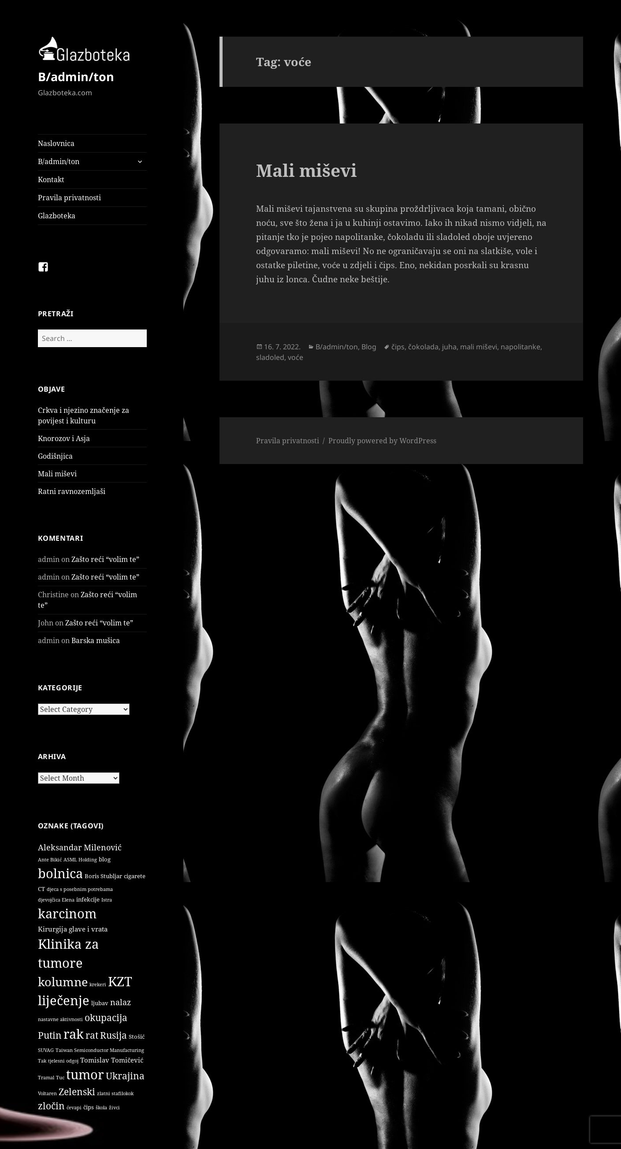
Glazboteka (56, 216)
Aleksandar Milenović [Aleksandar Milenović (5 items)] (80, 847)
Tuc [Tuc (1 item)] (60, 1077)
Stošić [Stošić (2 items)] (137, 1036)
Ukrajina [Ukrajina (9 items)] (125, 1075)
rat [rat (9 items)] (92, 1035)
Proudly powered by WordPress (382, 440)
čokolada (423, 347)
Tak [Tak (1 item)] (42, 1061)
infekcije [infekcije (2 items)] (88, 899)
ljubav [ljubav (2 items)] (99, 1003)
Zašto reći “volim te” (105, 559)
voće (295, 357)
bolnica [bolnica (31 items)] (60, 873)
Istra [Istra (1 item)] (106, 900)
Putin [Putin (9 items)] (50, 1035)
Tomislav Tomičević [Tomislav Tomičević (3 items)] (111, 1059)
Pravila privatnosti (69, 197)
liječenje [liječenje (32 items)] (63, 1000)
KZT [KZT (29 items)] (120, 981)
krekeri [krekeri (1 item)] (97, 984)
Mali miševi (57, 474)
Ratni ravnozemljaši (71, 491)
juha (449, 347)
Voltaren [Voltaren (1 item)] (47, 1093)
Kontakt (51, 179)
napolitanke (520, 347)
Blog (368, 347)
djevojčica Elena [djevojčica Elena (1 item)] (56, 900)
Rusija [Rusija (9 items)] (113, 1035)
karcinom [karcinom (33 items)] (67, 913)
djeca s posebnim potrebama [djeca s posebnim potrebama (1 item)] (80, 889)
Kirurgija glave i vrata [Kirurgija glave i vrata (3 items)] (73, 928)
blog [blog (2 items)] (105, 859)
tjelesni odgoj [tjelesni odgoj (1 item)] (63, 1061)
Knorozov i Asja (64, 438)
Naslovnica (56, 143)
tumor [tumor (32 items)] (85, 1074)
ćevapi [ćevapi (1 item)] (74, 1107)
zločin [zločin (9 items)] (51, 1105)
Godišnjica (55, 456)
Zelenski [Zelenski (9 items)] (77, 1091)
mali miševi (478, 347)
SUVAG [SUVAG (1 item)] (46, 1050)
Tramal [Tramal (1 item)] (46, 1077)
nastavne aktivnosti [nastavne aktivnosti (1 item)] (60, 1019)
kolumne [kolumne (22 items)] (63, 981)
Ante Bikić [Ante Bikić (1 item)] (50, 860)
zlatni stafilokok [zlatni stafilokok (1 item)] (115, 1093)
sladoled (270, 357)
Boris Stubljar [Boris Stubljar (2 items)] (103, 876)
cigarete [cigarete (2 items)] (134, 876)
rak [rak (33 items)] (73, 1034)
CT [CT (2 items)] (41, 889)
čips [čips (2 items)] (88, 1107)
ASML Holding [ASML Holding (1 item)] (80, 860)
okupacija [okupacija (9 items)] (106, 1017)
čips (398, 347)
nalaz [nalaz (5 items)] (120, 1002)
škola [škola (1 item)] (101, 1107)
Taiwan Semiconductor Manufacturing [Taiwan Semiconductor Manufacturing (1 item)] (100, 1050)
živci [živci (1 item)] (114, 1107)
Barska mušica (95, 640)
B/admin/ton (76, 76)
